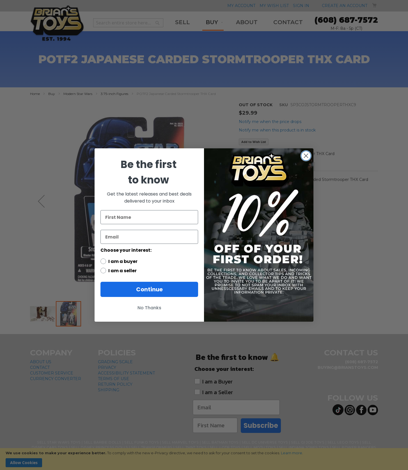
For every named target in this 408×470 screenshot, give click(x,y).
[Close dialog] (306, 156)
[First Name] (149, 217)
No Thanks (149, 308)
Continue (149, 289)
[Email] (149, 237)
